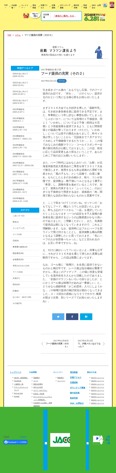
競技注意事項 (39, 385)
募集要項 (61, 379)
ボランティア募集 (65, 6)
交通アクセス (44, 6)
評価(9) (16, 317)
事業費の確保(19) (21, 269)
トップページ (16, 373)
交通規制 (53, 6)
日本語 (6, 437)
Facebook (18, 385)
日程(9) (16, 262)
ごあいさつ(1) (20, 234)
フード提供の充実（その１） (56, 344)
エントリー (24, 6)
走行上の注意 (39, 388)
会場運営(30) (19, 282)
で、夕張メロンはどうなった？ (89, 344)
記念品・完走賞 (40, 395)
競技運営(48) (19, 276)
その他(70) (18, 331)
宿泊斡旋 (34, 6)
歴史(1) (16, 241)
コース (36, 382)
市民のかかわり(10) (23, 289)
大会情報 (14, 6)
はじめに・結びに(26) (24, 324)
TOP (6, 5)
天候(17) (17, 303)
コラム (19, 35)
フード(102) (19, 296)
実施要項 (37, 379)
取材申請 (85, 6)
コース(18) (18, 255)
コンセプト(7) (20, 248)
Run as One (19, 397)
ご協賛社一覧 (20, 388)
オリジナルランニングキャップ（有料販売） (42, 401)
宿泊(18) (17, 310)
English (17, 400)
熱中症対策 (76, 6)
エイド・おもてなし (42, 392)
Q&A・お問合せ (96, 6)
